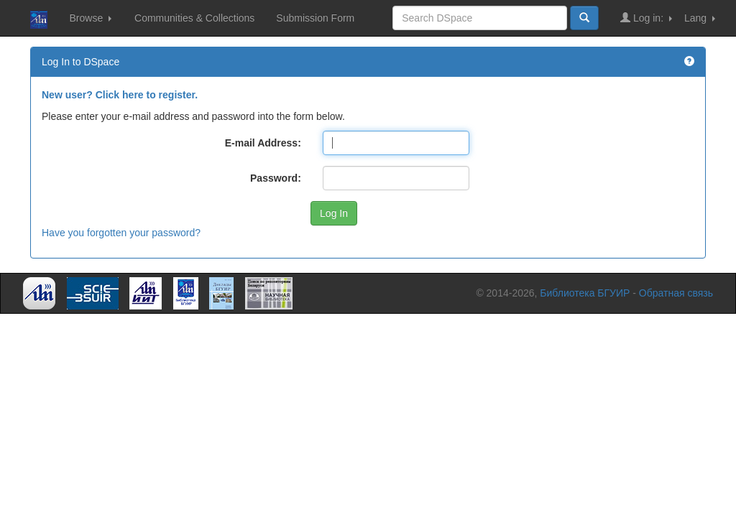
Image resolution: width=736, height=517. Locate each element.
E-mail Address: (263, 143)
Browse (90, 18)
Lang (699, 18)
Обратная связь (676, 293)
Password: (275, 178)
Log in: (646, 17)
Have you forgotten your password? (121, 232)
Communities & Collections (194, 18)
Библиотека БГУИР (585, 293)
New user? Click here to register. (120, 95)
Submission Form (315, 18)
